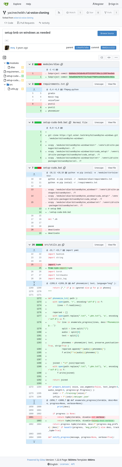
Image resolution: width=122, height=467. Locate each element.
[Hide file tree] (4, 57)
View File (112, 84)
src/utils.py (52, 245)
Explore (17, 3)
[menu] (116, 57)
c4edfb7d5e (82, 48)
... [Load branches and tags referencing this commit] (7, 40)
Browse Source (107, 33)
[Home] (6, 4)
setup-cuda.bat (52, 168)
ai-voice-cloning (38, 12)
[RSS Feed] (59, 12)
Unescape (99, 84)
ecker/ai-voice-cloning (23, 17)
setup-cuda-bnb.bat (55, 122)
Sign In (113, 3)
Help (28, 3)
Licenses (64, 464)
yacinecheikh (16, 12)
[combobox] (101, 57)
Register (98, 3)
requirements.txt (54, 84)
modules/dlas (51, 64)
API (73, 464)
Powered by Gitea (36, 459)
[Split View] (109, 57)
